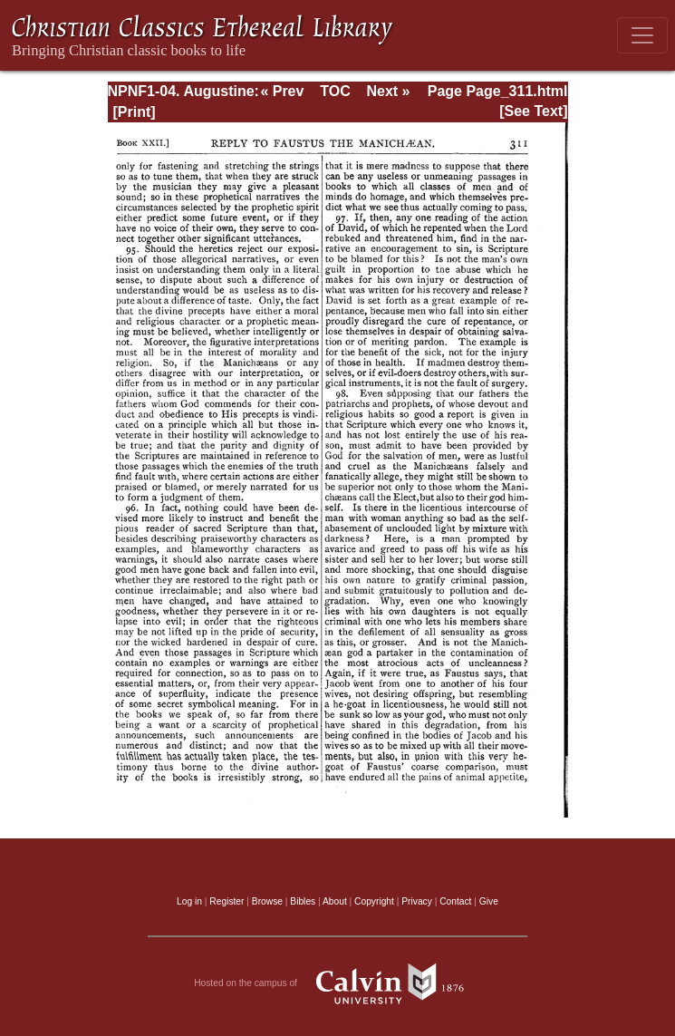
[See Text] (533, 111)
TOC (335, 91)
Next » (388, 91)
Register (226, 901)
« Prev (282, 91)
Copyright (374, 901)
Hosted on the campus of (337, 983)
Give (488, 901)
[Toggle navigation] (642, 35)
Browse (267, 901)
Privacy (416, 901)
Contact (455, 901)
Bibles (302, 901)
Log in (189, 901)
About (335, 901)
